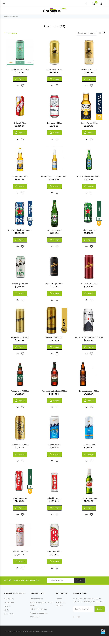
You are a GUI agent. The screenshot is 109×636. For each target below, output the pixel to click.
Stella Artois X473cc (20, 552)
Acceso (59, 598)
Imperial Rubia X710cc (54, 337)
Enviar (99, 609)
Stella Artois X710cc (54, 552)
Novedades (34, 616)
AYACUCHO (9, 613)
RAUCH (7, 606)
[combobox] (86, 33)
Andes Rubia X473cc (54, 69)
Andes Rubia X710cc (89, 69)
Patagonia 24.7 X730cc (20, 391)
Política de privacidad (38, 609)
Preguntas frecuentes (38, 613)
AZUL (6, 610)
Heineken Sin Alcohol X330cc (89, 176)
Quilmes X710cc (89, 444)
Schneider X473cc (20, 498)
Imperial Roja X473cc (89, 283)
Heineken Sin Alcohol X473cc (20, 230)
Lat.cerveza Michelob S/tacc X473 (89, 337)
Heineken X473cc (89, 230)
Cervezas (15, 16)
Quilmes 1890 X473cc (20, 444)
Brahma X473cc (20, 123)
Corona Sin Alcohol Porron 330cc (54, 176)
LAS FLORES (9, 602)
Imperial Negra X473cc (54, 283)
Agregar (21, 79)
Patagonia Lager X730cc (89, 391)
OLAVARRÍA (9, 598)
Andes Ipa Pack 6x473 (20, 69)
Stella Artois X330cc (89, 498)
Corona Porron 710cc (20, 176)
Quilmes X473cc (54, 444)
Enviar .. (80, 580)
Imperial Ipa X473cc (20, 283)
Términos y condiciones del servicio (41, 604)
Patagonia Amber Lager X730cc (54, 391)
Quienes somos (36, 598)
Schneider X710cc (54, 498)
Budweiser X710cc (54, 123)
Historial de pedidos (60, 604)
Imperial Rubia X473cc (20, 337)
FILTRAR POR (12, 33)
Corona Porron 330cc (89, 123)
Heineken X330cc (54, 230)
